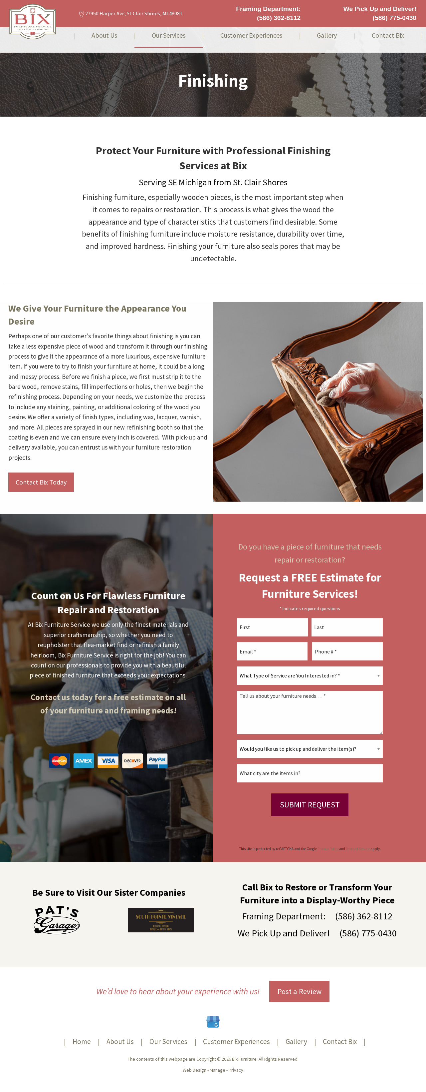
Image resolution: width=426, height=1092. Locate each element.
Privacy (236, 1070)
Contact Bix (388, 35)
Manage (217, 1070)
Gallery (327, 35)
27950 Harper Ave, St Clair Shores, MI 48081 (130, 13)
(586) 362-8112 (279, 17)
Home (82, 1041)
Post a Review (299, 991)
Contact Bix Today (41, 482)
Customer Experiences (251, 35)
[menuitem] (104, 40)
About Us (104, 35)
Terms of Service (358, 848)
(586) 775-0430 (394, 17)
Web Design (194, 1070)
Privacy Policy (328, 848)
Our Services (168, 35)
